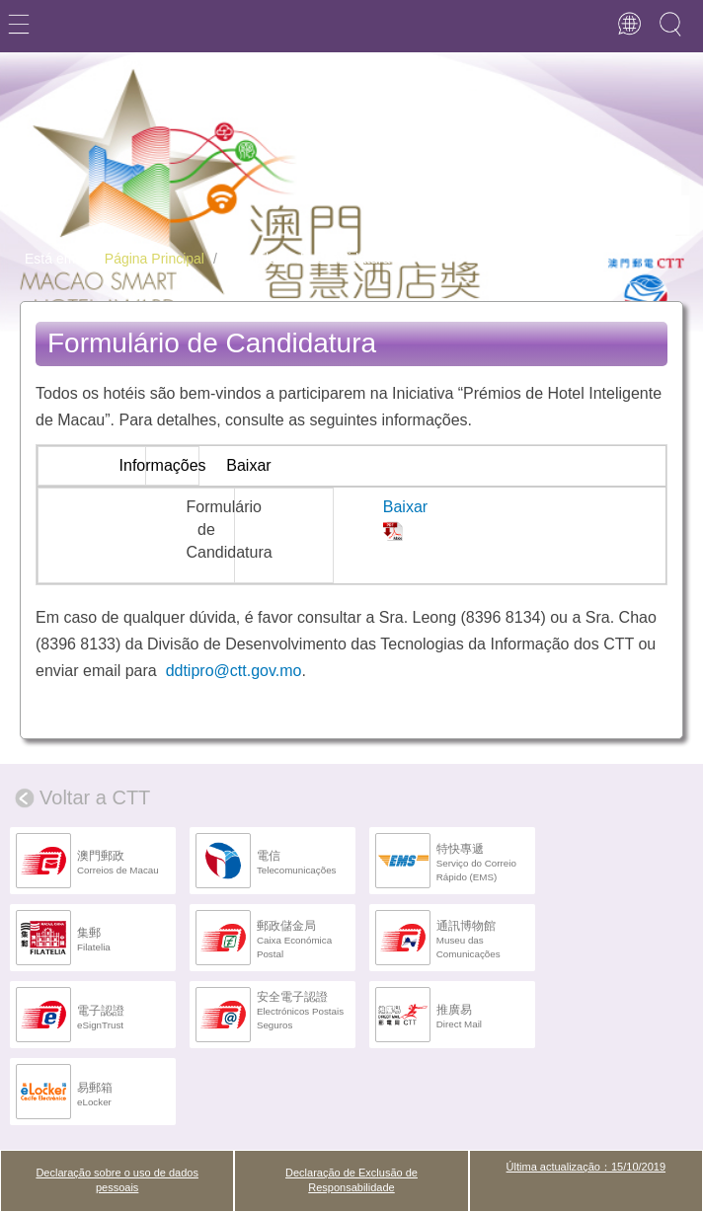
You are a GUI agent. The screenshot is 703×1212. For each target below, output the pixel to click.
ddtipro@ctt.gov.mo (234, 670)
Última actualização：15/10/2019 (586, 1167)
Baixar (405, 506)
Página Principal (154, 258)
